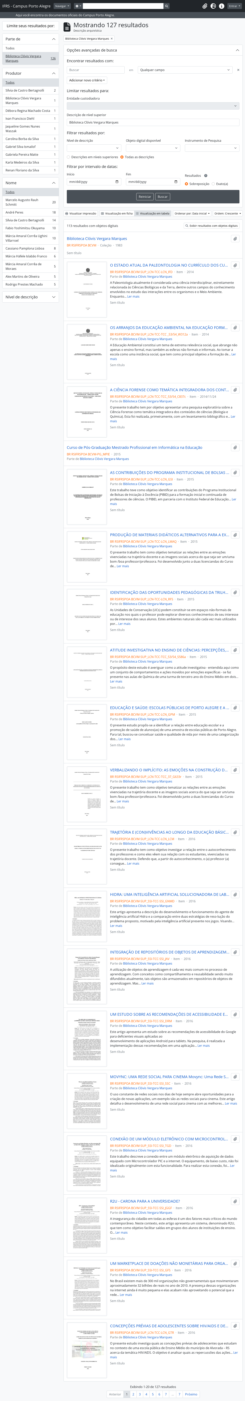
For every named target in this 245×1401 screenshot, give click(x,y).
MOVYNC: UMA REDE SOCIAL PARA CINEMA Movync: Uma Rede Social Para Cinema (170, 1076)
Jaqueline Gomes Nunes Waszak (30, 128)
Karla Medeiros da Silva (30, 163)
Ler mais (133, 296)
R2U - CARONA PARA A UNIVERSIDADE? (145, 1201)
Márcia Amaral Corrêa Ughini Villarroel (30, 238)
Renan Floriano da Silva (30, 171)
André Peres (30, 213)
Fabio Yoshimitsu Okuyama (30, 229)
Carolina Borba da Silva (30, 140)
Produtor (13, 73)
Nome (11, 182)
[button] (205, 6)
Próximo (191, 1394)
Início (70, 174)
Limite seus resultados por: (31, 25)
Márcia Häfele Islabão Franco (30, 257)
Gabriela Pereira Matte (30, 155)
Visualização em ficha (117, 213)
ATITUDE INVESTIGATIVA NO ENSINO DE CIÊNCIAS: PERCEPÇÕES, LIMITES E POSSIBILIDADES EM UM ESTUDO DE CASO (170, 650)
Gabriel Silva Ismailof (30, 147)
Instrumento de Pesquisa (203, 140)
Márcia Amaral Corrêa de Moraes (30, 266)
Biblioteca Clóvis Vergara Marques (30, 58)
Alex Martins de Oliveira (30, 277)
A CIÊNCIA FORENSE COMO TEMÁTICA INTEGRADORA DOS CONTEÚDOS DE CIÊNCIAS (170, 390)
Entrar (233, 6)
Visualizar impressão (80, 213)
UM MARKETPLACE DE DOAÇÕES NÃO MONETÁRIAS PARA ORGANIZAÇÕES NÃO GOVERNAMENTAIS (170, 1263)
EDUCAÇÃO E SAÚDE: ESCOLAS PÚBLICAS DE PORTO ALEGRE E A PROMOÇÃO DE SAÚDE (170, 707)
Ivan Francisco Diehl (30, 119)
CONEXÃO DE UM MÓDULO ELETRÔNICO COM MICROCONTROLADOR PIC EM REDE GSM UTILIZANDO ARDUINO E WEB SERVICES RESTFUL (170, 1139)
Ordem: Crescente (227, 213)
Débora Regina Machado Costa (30, 111)
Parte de (13, 39)
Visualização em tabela (152, 213)
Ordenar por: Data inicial (191, 213)
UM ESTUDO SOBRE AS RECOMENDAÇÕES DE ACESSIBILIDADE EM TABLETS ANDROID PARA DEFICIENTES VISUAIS (170, 1014)
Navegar (61, 6)
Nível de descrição (22, 297)
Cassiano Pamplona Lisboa (30, 249)
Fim (128, 174)
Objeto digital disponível (143, 140)
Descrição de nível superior (86, 115)
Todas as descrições (139, 157)
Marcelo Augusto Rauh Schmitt (30, 202)
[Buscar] (96, 70)
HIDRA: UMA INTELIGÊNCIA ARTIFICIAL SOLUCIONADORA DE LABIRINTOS (170, 894)
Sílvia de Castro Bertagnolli (30, 91)
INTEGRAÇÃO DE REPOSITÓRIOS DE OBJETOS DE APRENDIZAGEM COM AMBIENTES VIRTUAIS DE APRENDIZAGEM (170, 952)
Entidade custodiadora (83, 98)
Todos (10, 48)
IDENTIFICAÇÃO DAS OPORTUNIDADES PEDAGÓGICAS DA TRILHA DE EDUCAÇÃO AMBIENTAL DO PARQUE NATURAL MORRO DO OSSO (170, 592)
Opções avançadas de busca (92, 50)
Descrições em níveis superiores (94, 157)
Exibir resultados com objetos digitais (211, 225)
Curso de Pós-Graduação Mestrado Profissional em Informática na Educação (134, 447)
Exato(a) (222, 184)
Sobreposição (199, 184)
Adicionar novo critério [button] (85, 80)
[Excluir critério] (238, 70)
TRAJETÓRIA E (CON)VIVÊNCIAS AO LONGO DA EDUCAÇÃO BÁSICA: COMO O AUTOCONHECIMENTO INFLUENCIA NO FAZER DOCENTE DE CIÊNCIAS (170, 832)
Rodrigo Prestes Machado (30, 285)
